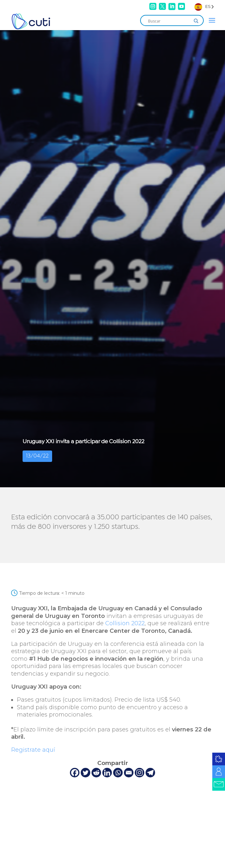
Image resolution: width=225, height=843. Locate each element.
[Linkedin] (107, 772)
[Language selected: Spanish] (204, 6)
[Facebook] (74, 772)
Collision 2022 (125, 623)
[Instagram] (139, 772)
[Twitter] (85, 772)
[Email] (128, 772)
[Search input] (169, 21)
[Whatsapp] (118, 772)
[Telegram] (150, 772)
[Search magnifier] (196, 21)
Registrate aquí (33, 749)
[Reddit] (96, 772)
